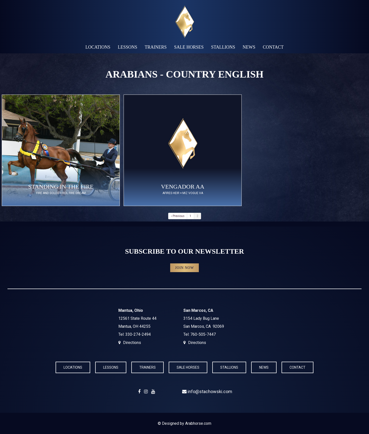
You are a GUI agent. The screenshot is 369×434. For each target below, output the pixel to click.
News (249, 47)
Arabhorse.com (198, 423)
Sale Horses (189, 47)
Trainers (156, 47)
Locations (97, 47)
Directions (132, 342)
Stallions (223, 47)
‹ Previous (177, 216)
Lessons (127, 47)
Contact (273, 47)
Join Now (184, 268)
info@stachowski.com (207, 391)
